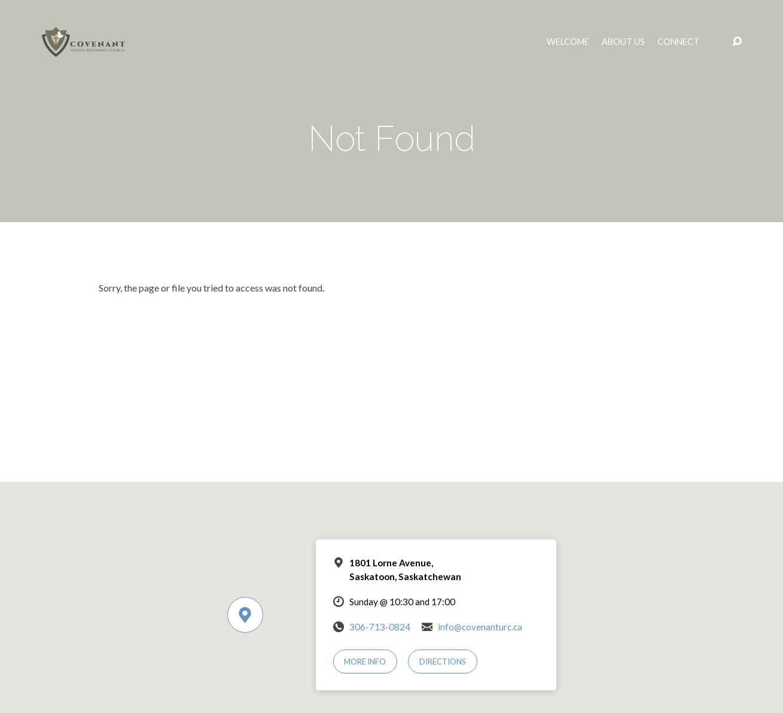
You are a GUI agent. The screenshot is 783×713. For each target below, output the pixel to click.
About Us (623, 42)
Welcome (568, 42)
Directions (442, 661)
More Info (365, 661)
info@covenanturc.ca (480, 626)
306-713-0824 (379, 626)
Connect (678, 42)
